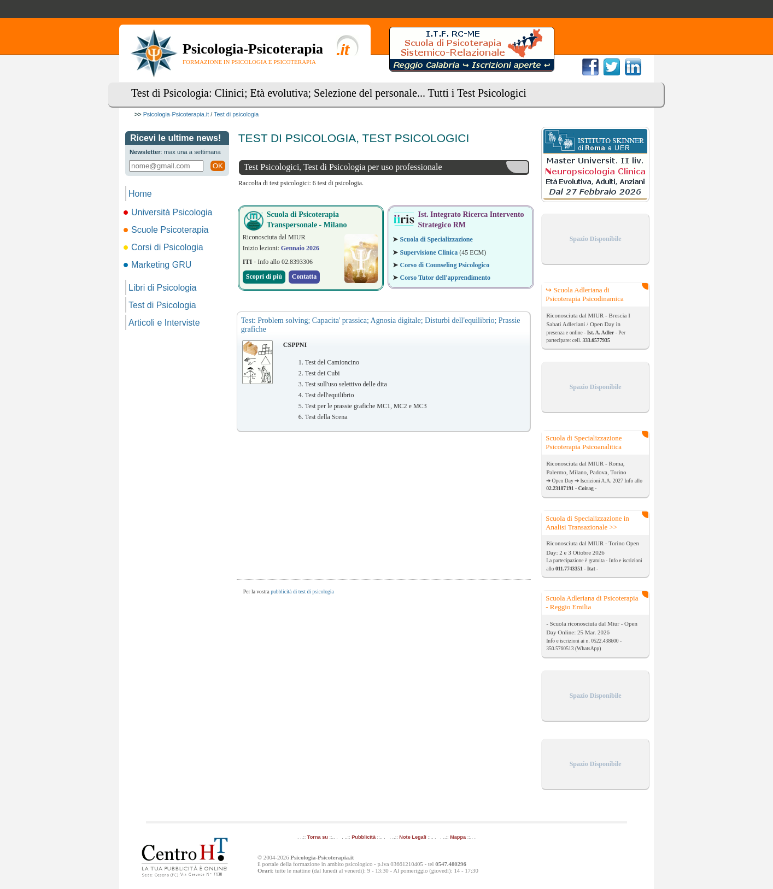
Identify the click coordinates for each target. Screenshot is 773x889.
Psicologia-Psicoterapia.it (176, 114)
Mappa (458, 837)
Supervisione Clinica (429, 252)
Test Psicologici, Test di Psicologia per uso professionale (343, 167)
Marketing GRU (158, 264)
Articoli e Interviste (164, 322)
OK (218, 166)
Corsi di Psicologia (164, 247)
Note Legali (412, 837)
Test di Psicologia (162, 305)
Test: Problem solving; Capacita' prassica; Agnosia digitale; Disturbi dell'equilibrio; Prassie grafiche (380, 324)
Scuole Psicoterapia (166, 229)
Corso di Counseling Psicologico (444, 265)
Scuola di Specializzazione (436, 239)
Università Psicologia (169, 212)
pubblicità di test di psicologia (302, 591)
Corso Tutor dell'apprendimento (445, 277)
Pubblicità (364, 837)
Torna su (317, 837)
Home (140, 193)
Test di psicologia (236, 114)
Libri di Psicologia (162, 287)
